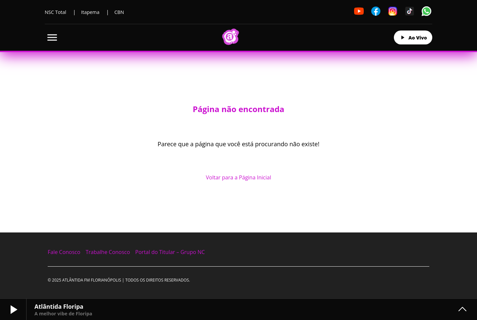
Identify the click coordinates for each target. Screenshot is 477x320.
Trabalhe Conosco (107, 252)
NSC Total (55, 12)
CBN (119, 12)
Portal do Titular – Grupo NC (170, 252)
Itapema (90, 12)
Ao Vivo (413, 37)
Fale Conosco (64, 252)
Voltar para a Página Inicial (238, 177)
